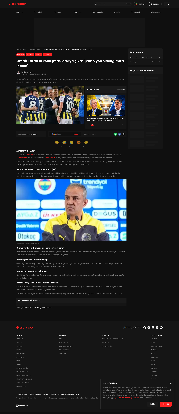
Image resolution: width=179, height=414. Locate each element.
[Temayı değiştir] (159, 5)
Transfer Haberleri (23, 385)
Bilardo (154, 370)
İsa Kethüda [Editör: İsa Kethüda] (30, 74)
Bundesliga (20, 355)
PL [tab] (147, 59)
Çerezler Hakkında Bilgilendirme (127, 397)
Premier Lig (20, 359)
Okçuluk (154, 377)
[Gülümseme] (57, 146)
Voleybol (58, 14)
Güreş (153, 344)
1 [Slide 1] (92, 127)
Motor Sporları (157, 348)
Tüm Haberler (97, 14)
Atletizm (154, 352)
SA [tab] (155, 59)
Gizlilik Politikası (35, 396)
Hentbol (154, 341)
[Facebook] (119, 136)
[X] (123, 136)
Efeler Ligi (105, 344)
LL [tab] (151, 59)
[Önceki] (89, 127)
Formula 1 (77, 14)
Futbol (19, 14)
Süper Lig (38, 56)
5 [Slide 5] (119, 127)
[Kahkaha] (64, 146)
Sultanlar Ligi (107, 348)
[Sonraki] (123, 127)
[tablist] (145, 59)
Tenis (153, 363)
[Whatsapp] (115, 136)
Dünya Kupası (21, 388)
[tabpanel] (145, 63)
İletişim (53, 396)
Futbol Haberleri (35, 51)
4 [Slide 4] (112, 127)
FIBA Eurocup (64, 352)
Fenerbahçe (20, 56)
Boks (153, 355)
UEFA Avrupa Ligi (22, 374)
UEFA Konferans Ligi (23, 377)
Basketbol (39, 14)
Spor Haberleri (21, 51)
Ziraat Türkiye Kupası (24, 381)
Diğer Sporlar (157, 14)
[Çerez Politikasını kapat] (170, 383)
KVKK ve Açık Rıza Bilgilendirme (69, 396)
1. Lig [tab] (136, 59)
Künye (45, 396)
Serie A (18, 366)
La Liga (18, 363)
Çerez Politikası (21, 396)
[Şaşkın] (86, 146)
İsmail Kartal (29, 56)
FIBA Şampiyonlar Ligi (66, 348)
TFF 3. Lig (19, 352)
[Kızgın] (79, 146)
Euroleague (63, 344)
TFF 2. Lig (19, 348)
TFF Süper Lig (47, 56)
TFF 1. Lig (19, 344)
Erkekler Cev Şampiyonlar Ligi (112, 341)
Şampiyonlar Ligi (22, 370)
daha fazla (121, 92)
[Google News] (65, 136)
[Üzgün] (71, 146)
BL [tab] (160, 59)
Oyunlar (117, 14)
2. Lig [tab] (142, 59)
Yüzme (153, 366)
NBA (60, 341)
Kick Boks (154, 359)
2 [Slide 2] (99, 127)
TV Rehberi (135, 14)
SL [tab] (131, 59)
